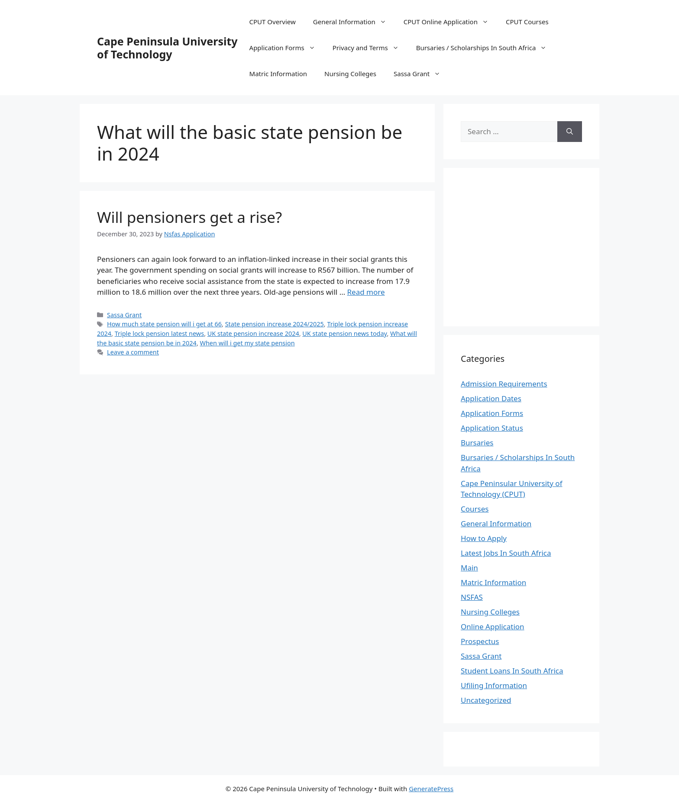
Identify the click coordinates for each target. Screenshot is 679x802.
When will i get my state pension (247, 343)
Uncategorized (486, 700)
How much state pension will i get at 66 (164, 324)
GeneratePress (431, 788)
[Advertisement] (533, 245)
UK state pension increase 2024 (253, 333)
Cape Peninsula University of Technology (167, 47)
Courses (474, 509)
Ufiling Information (494, 685)
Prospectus (480, 641)
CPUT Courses (527, 21)
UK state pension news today (344, 333)
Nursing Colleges (350, 73)
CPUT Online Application (450, 22)
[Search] (569, 131)
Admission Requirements (504, 384)
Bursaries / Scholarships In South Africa (486, 48)
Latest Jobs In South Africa (506, 553)
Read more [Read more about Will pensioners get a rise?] (366, 292)
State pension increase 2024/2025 (274, 324)
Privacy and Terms (370, 48)
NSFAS (472, 597)
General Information (354, 22)
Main (469, 568)
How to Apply (484, 538)
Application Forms (286, 48)
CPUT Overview (272, 21)
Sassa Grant (421, 74)
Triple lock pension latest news (159, 333)
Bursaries (477, 443)
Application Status (492, 428)
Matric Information (278, 73)
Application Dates (491, 398)
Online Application (492, 626)
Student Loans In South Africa (512, 671)
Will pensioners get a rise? (189, 217)
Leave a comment (133, 352)
